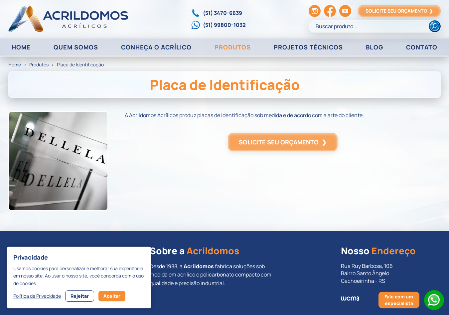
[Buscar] (435, 26)
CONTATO (421, 47)
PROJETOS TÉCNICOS (308, 47)
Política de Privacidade (37, 296)
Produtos (39, 64)
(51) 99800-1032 (224, 25)
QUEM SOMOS (76, 47)
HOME (21, 47)
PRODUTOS (233, 47)
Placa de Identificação (80, 64)
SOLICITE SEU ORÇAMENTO (399, 11)
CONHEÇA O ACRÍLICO (156, 47)
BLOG (374, 47)
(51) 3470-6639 (222, 13)
